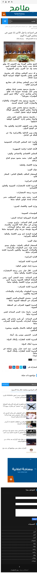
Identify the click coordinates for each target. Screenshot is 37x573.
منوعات (33, 561)
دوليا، (33, 547)
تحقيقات (32, 541)
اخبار (29, 27)
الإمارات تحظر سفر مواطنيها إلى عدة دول (13, 449)
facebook (5, 385)
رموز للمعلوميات (14, 570)
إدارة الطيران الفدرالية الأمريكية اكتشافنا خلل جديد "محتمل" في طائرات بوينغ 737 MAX (13, 406)
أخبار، (33, 538)
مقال (33, 556)
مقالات (33, 559)
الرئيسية (34, 27)
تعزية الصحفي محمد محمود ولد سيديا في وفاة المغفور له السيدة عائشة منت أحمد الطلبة (13, 433)
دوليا (34, 544)
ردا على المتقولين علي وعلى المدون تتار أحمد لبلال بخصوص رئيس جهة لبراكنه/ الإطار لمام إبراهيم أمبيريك (13, 415)
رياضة (33, 550)
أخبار (33, 532)
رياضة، (33, 553)
